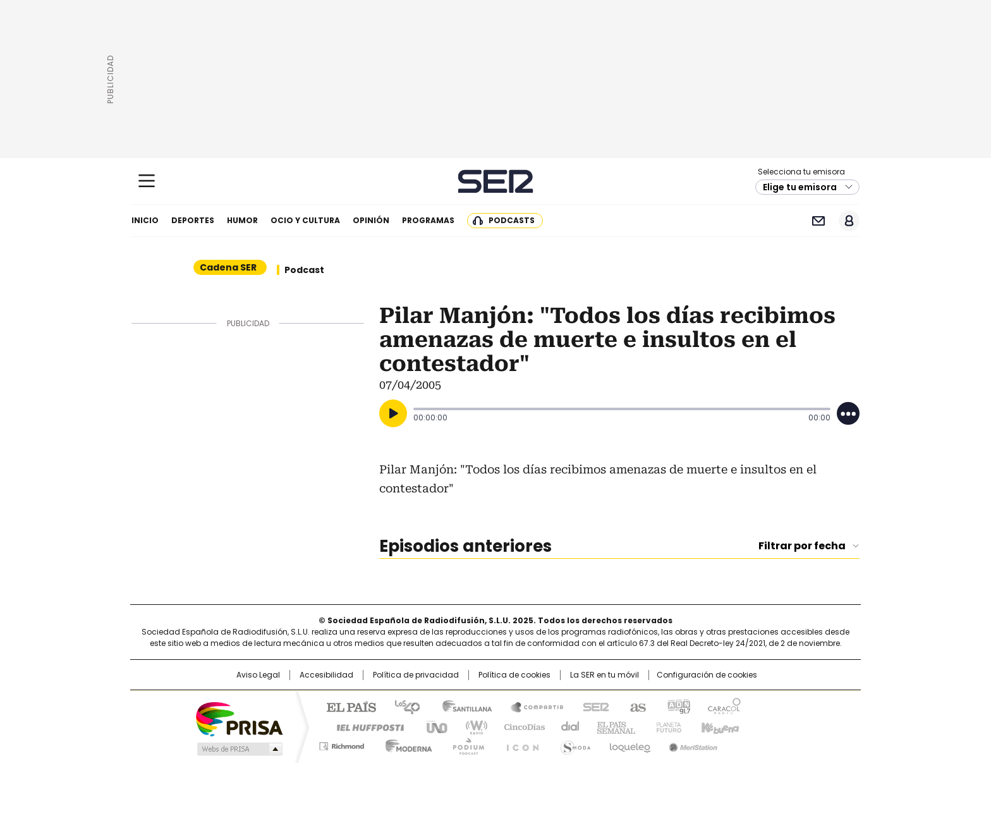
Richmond (342, 744)
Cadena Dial (567, 726)
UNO (432, 726)
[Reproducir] (393, 413)
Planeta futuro (666, 726)
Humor (242, 220)
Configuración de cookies (707, 675)
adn (677, 706)
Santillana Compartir (531, 706)
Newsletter (818, 220)
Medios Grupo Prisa (238, 749)
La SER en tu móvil (604, 675)
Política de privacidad (416, 675)
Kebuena (718, 726)
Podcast (304, 270)
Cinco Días (520, 726)
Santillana (461, 706)
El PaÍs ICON (519, 744)
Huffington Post (365, 726)
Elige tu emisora (800, 187)
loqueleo (629, 744)
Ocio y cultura (305, 220)
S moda (573, 744)
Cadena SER (495, 181)
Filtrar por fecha (802, 546)
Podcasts (512, 220)
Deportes (192, 220)
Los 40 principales (402, 706)
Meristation (691, 744)
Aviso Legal (258, 675)
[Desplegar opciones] (848, 413)
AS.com (635, 706)
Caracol (724, 706)
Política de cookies (514, 675)
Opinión (371, 220)
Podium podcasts (464, 744)
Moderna (405, 744)
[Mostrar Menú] (146, 180)
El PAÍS (346, 706)
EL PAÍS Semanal (612, 726)
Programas (428, 220)
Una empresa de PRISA (238, 718)
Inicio (145, 220)
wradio (471, 726)
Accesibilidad (326, 675)
